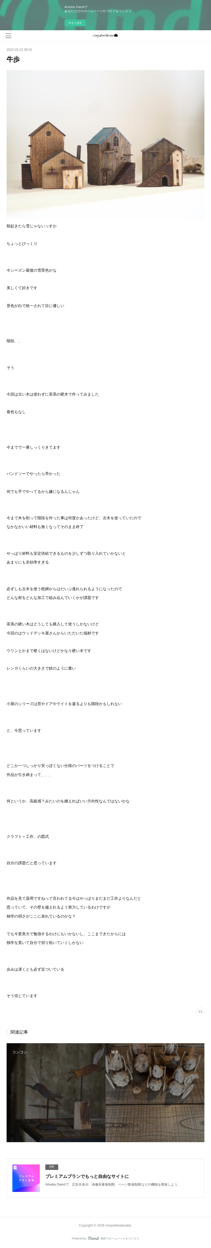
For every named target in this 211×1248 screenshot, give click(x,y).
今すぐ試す (75, 22)
